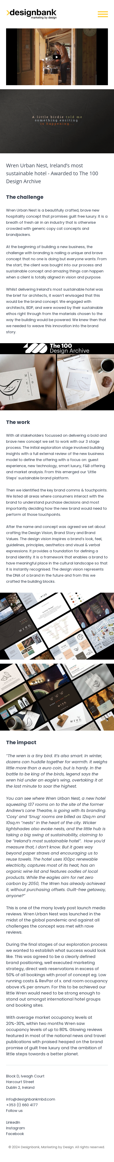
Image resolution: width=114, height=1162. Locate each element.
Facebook (15, 1133)
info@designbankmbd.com (30, 1099)
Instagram (15, 1128)
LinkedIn (13, 1122)
